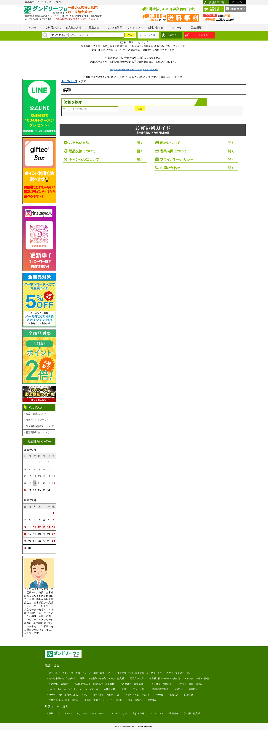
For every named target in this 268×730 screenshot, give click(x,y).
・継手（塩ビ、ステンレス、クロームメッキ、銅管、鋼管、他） (79, 673)
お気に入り (173, 35)
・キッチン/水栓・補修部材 (198, 678)
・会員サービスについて (36, 420)
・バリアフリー (119, 713)
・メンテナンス (155, 713)
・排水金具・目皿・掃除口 (189, 684)
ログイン (237, 2)
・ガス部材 (177, 689)
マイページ (175, 27)
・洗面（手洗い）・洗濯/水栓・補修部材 (93, 684)
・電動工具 (172, 694)
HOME (32, 27)
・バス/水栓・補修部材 (58, 684)
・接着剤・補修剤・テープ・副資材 (106, 678)
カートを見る (201, 35)
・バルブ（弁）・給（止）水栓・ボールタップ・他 (72, 689)
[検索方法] (59, 35)
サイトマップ (135, 27)
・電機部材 (192, 689)
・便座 (50, 713)
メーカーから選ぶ (148, 35)
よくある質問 (114, 27)
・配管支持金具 (135, 678)
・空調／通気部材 (159, 689)
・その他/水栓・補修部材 (130, 684)
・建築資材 (172, 713)
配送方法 (94, 27)
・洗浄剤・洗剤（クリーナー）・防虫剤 (102, 700)
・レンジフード (65, 713)
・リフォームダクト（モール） (92, 713)
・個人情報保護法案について (38, 426)
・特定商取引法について (36, 432)
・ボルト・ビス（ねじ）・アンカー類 (144, 694)
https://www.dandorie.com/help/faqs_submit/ (134, 69)
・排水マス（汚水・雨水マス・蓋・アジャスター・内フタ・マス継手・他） (153, 673)
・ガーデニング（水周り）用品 (62, 694)
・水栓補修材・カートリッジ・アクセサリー (124, 689)
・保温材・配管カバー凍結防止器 (164, 678)
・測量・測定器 (134, 700)
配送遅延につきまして (136, 42)
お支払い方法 (73, 27)
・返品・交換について (35, 413)
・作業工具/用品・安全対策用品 (62, 700)
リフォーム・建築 (56, 706)
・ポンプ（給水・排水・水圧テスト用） (102, 694)
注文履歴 (196, 27)
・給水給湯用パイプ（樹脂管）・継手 (65, 678)
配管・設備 (52, 665)
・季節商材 (151, 700)
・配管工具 (187, 694)
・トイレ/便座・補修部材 (159, 684)
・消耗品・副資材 (191, 713)
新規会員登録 (216, 2)
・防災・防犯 (137, 713)
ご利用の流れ (53, 27)
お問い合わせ (155, 27)
